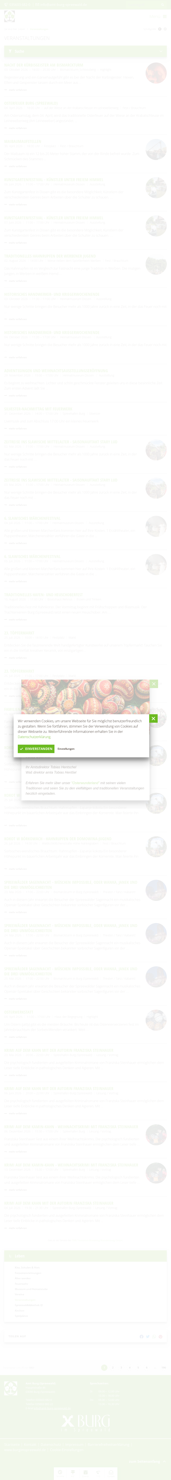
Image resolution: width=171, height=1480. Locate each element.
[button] (153, 718)
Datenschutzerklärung (34, 737)
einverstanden (37, 749)
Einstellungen (68, 748)
